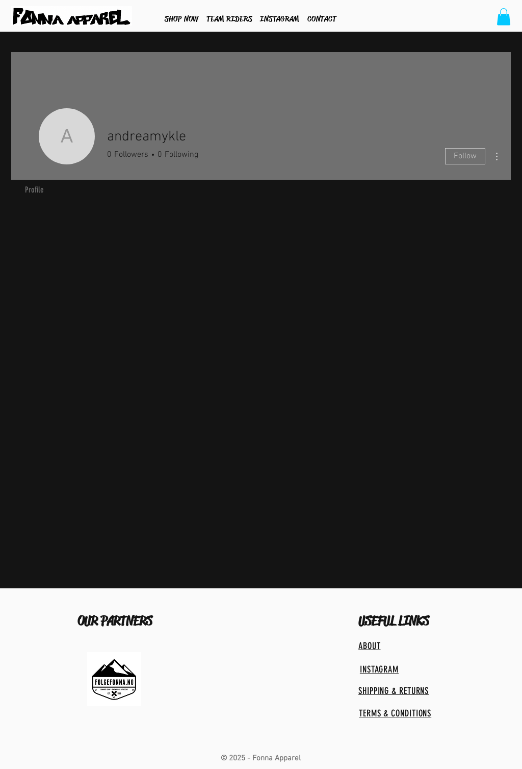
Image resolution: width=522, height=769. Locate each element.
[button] (504, 16)
